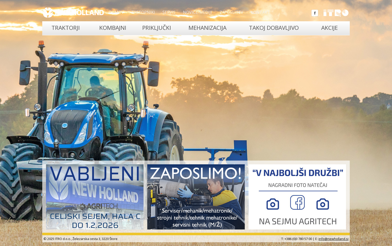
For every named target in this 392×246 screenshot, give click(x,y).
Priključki (156, 28)
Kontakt (260, 12)
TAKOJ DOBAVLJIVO (274, 28)
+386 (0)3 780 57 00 (298, 238)
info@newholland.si (333, 238)
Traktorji (66, 28)
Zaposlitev (231, 12)
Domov (116, 12)
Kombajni (112, 28)
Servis (169, 12)
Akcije (329, 28)
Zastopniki (143, 12)
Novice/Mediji (197, 12)
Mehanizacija (207, 28)
